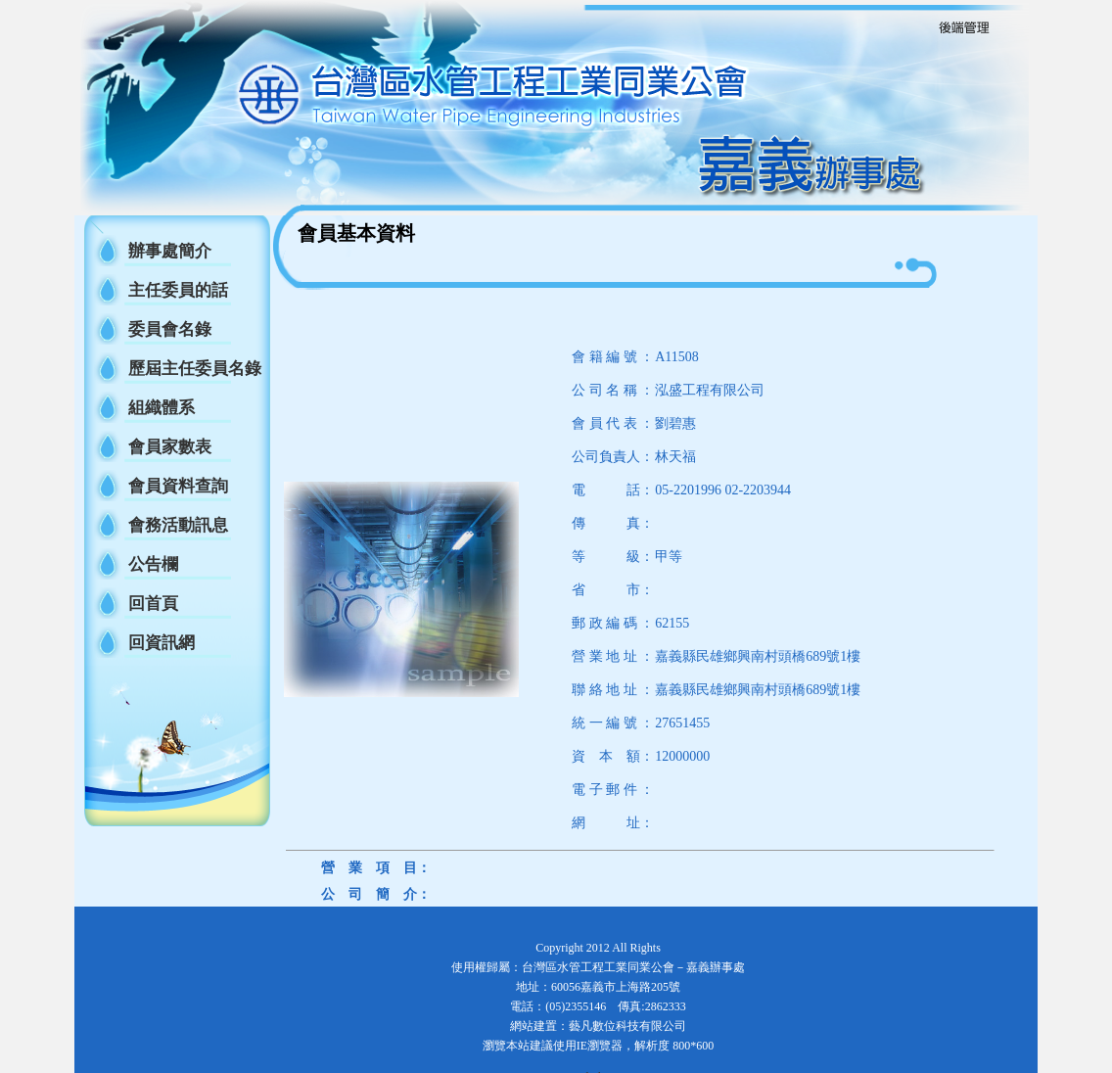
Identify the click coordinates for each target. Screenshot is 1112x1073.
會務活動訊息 (178, 525)
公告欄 (153, 564)
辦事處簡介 (169, 251)
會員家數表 (169, 447)
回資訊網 (161, 642)
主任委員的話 (178, 290)
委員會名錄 (169, 329)
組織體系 (161, 407)
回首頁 (153, 603)
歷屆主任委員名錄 (194, 368)
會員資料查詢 (178, 486)
